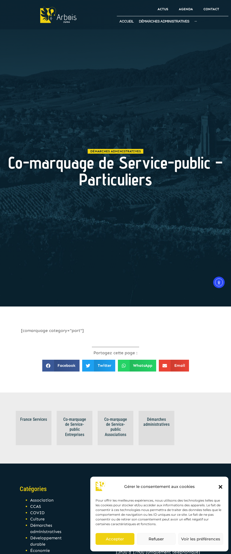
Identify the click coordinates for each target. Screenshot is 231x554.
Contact (211, 9)
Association (42, 500)
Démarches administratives (115, 151)
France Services (33, 419)
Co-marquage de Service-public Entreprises (74, 427)
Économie (40, 550)
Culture (37, 519)
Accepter (115, 538)
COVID (37, 512)
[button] (220, 487)
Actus (163, 9)
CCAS (35, 506)
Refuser (156, 538)
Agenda (186, 9)
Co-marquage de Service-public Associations (115, 427)
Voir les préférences (200, 538)
